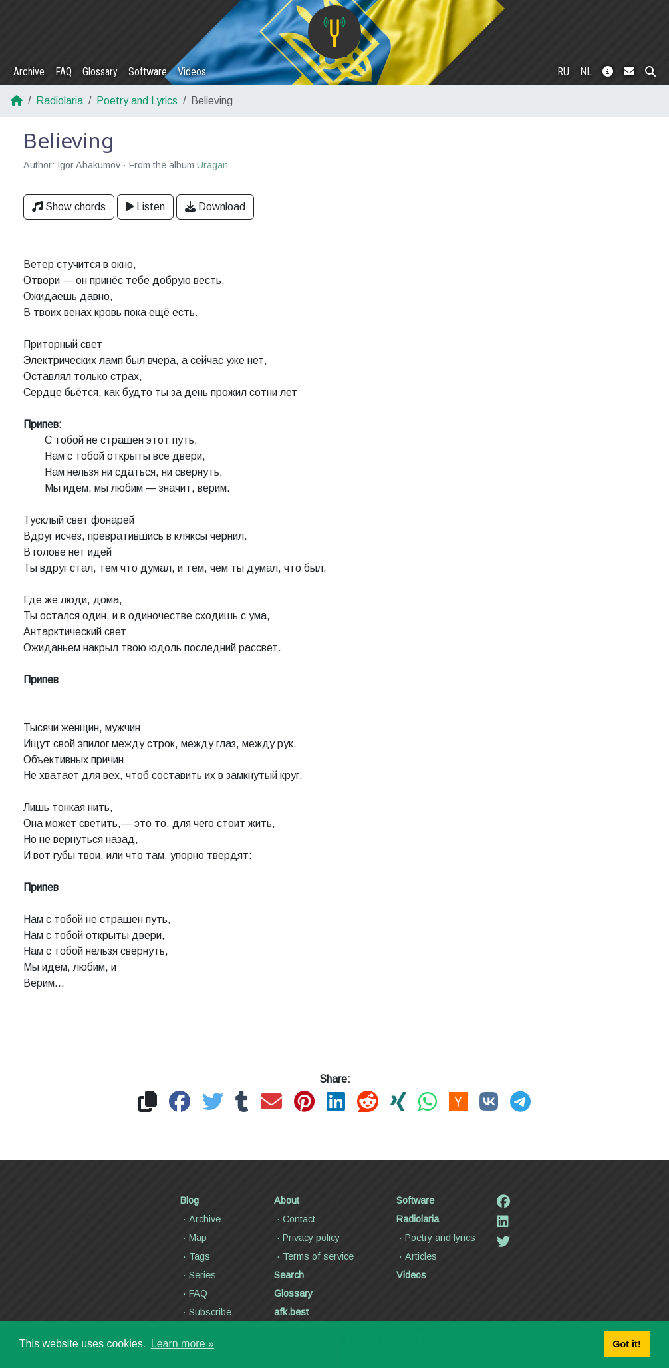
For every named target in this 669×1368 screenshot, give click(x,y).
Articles (416, 1256)
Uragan (212, 165)
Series (198, 1275)
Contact (294, 1219)
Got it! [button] (626, 1344)
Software (147, 71)
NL (586, 71)
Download (215, 206)
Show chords (69, 206)
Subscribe (205, 1312)
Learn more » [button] (182, 1343)
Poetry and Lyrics (137, 100)
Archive (29, 71)
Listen (145, 206)
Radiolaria (59, 100)
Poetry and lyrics (435, 1237)
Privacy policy (307, 1237)
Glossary (100, 71)
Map (193, 1237)
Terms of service (314, 1256)
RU (563, 71)
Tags (195, 1256)
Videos (192, 71)
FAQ (63, 71)
